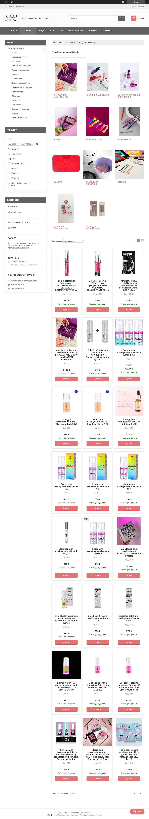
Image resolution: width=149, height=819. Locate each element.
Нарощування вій (19, 57)
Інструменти (124, 140)
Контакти (108, 31)
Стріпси (122, 182)
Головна (12, 31)
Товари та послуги (66, 42)
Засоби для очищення (92, 183)
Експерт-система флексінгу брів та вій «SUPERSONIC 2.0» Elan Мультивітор (129, 686)
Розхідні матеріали (20, 70)
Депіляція (16, 61)
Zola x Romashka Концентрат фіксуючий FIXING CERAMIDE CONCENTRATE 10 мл (66, 285)
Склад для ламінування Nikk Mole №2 (66, 486)
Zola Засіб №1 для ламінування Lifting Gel (97, 618)
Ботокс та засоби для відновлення (129, 96)
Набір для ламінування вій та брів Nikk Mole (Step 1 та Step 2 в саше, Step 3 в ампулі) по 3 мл (97, 754)
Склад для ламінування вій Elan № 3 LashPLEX (129, 421)
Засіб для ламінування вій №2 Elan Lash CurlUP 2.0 (97, 421)
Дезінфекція (17, 79)
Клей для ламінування (97, 95)
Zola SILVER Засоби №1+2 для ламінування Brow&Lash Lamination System (97, 355)
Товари (26, 31)
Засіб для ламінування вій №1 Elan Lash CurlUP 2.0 (66, 421)
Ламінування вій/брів (21, 83)
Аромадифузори (19, 118)
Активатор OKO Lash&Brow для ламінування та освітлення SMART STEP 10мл (129, 285)
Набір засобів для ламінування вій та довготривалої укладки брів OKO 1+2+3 (129, 754)
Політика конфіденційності (91, 815)
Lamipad (58, 182)
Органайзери (17, 92)
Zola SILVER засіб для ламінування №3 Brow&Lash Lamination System (66, 619)
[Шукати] (121, 18)
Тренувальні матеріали (22, 87)
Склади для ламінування (61, 96)
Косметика (16, 105)
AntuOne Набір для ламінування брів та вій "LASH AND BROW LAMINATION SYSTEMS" (66, 355)
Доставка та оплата (71, 31)
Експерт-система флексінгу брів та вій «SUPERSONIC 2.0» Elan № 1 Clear (66, 686)
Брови (14, 53)
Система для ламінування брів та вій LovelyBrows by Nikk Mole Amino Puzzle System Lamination (66, 754)
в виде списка (142, 241)
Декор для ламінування (61, 228)
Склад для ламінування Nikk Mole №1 (97, 486)
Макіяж (15, 113)
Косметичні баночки (20, 109)
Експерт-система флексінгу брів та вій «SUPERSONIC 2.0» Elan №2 (98, 686)
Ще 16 (13, 185)
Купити (66, 309)
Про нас (92, 31)
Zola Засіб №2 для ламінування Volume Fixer (129, 618)
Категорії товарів (16, 48)
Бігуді (57, 140)
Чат (137, 811)
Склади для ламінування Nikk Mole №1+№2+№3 (129, 352)
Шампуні (15, 74)
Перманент (16, 100)
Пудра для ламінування (92, 228)
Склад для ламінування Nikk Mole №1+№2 (97, 551)
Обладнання (17, 96)
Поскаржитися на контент (68, 815)
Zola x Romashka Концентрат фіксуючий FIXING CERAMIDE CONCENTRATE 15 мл (97, 285)
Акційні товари (47, 31)
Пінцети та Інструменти (22, 66)
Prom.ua (88, 813)
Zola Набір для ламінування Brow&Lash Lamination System (129, 552)
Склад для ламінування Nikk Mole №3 (129, 486)
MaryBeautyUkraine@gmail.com (24, 280)
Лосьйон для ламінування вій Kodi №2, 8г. (66, 551)
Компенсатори (93, 140)
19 (140, 794)
